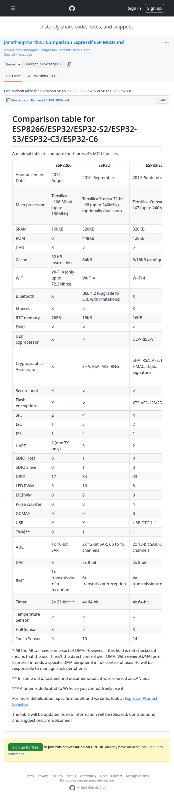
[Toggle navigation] (13, 8)
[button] (69, 64)
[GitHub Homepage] (72, 788)
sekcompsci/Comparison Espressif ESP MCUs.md (56, 50)
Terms (29, 776)
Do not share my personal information (87, 780)
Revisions (42, 75)
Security (57, 776)
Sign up (154, 8)
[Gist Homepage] (72, 8)
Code (13, 75)
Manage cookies (137, 776)
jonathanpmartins (23, 42)
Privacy (43, 776)
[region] (87, 419)
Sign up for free (25, 747)
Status (71, 776)
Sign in (134, 8)
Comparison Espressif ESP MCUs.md (85, 42)
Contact (116, 776)
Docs (103, 776)
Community (88, 776)
